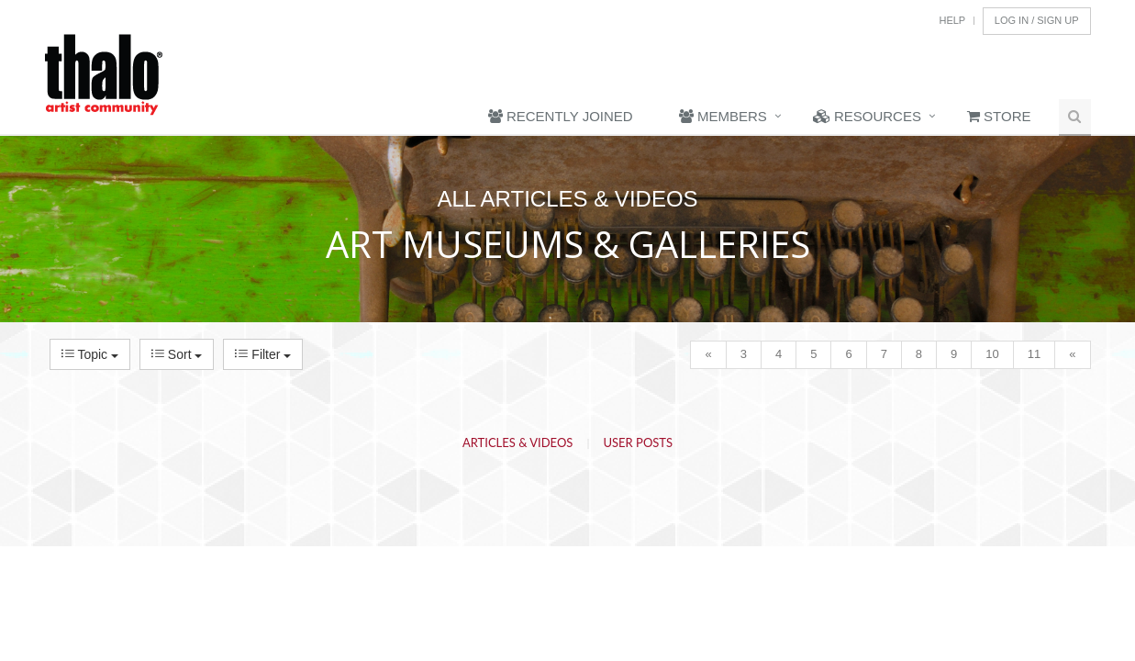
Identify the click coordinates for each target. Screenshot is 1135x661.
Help (952, 20)
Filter (263, 354)
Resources (867, 116)
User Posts (638, 442)
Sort (176, 354)
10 (991, 354)
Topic (89, 354)
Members (723, 116)
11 (1034, 354)
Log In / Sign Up (1037, 20)
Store (999, 116)
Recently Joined (560, 116)
